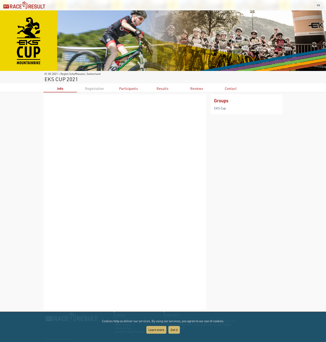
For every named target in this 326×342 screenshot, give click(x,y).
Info (60, 88)
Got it (174, 330)
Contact (231, 88)
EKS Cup (220, 108)
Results (162, 88)
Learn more (156, 330)
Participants (128, 88)
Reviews (196, 88)
